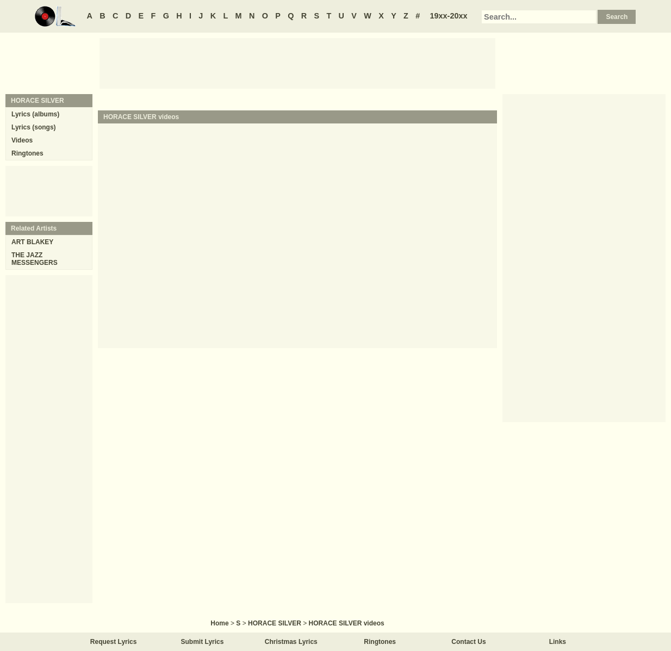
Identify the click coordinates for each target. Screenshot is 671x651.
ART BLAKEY (32, 242)
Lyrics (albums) (35, 114)
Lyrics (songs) (33, 127)
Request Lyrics (113, 642)
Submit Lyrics (202, 642)
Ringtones (27, 153)
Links (557, 642)
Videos (22, 140)
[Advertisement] (297, 62)
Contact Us (468, 642)
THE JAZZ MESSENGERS (34, 258)
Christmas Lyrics (291, 642)
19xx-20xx (449, 15)
